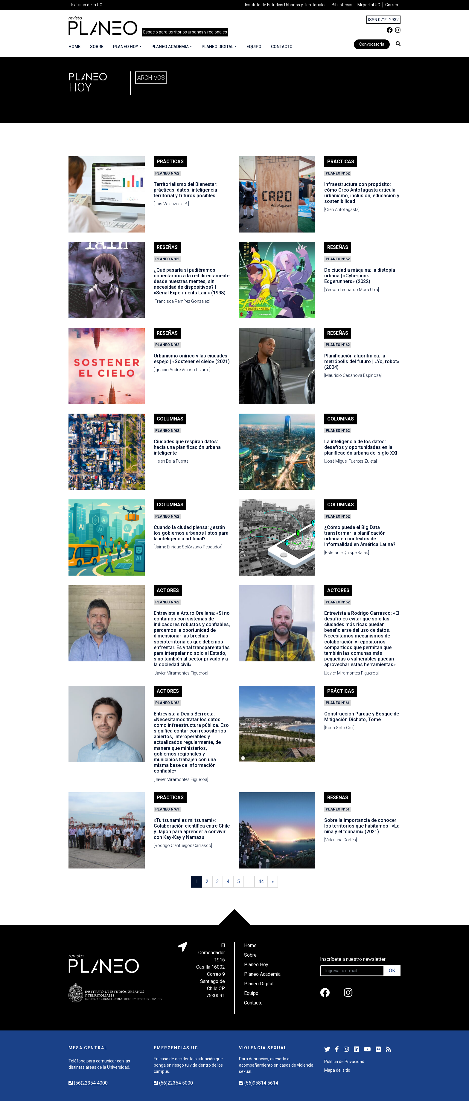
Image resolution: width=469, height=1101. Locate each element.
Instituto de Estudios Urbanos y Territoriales (286, 4)
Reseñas (167, 247)
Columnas (170, 419)
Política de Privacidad (344, 1061)
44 (261, 881)
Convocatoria (371, 44)
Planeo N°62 (167, 173)
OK (392, 970)
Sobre (96, 46)
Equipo (253, 46)
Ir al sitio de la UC (86, 4)
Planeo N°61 (338, 703)
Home (74, 46)
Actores (168, 590)
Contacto (282, 46)
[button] (398, 43)
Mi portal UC (368, 4)
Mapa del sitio (337, 1070)
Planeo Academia (170, 46)
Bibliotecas (342, 4)
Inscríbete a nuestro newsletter (353, 959)
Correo (391, 4)
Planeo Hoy (125, 46)
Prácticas (170, 161)
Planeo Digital (217, 46)
